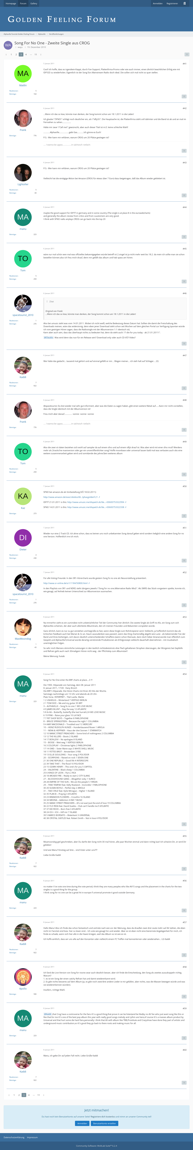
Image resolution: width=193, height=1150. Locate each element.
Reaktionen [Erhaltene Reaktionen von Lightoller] (13, 190)
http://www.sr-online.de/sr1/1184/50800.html (65, 583)
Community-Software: (96, 1145)
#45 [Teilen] (185, 248)
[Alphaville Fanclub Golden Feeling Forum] (96, 19)
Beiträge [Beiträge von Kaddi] (12, 386)
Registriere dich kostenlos (103, 1116)
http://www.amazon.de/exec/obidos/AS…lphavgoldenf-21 (70, 497)
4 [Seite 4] (25, 54)
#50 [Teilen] (185, 486)
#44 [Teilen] (185, 207)
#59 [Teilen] (185, 1008)
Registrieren (172, 3)
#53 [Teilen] (185, 617)
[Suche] (184, 3)
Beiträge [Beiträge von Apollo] (12, 994)
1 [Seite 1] (11, 54)
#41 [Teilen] (185, 63)
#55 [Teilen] (185, 836)
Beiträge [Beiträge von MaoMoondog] (12, 647)
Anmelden (158, 3)
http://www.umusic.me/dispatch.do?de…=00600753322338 (95, 507)
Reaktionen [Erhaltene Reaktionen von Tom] (13, 276)
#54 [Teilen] (185, 674)
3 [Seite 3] (21, 54)
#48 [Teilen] (185, 400)
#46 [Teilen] (185, 293)
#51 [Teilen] (185, 527)
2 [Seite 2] (16, 54)
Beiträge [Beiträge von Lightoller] (12, 193)
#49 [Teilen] (185, 441)
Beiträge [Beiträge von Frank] (12, 135)
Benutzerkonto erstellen (104, 1123)
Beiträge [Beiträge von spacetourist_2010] (12, 324)
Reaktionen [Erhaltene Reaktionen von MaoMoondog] (13, 644)
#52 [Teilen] (185, 572)
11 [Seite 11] (36, 54)
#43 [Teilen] (185, 162)
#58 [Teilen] (185, 966)
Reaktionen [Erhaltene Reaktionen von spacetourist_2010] (13, 320)
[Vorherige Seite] (6, 54)
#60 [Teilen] (185, 1049)
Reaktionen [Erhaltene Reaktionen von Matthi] (13, 91)
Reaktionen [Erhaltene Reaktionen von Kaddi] (13, 382)
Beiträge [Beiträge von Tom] (12, 279)
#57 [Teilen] (185, 922)
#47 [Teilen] (185, 355)
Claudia (49, 337)
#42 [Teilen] (185, 108)
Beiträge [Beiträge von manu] (12, 234)
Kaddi (48, 1014)
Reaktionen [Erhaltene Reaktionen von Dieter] (13, 555)
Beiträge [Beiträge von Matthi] (12, 94)
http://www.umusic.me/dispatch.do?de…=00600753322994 (95, 502)
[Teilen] (187, 54)
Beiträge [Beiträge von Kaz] (12, 513)
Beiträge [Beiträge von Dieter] (12, 558)
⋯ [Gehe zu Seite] (31, 54)
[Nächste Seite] (40, 54)
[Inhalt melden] (184, 96)
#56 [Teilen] (185, 880)
